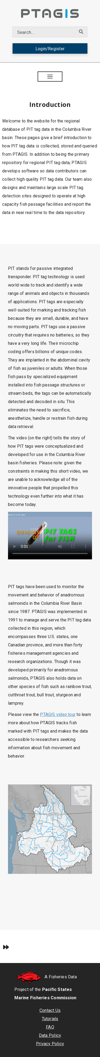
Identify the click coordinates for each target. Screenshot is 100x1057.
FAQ (50, 1027)
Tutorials (50, 1018)
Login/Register (50, 48)
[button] (50, 76)
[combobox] (43, 32)
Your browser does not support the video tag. (50, 535)
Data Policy (50, 1035)
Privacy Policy (50, 1043)
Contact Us (50, 1010)
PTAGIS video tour (57, 714)
